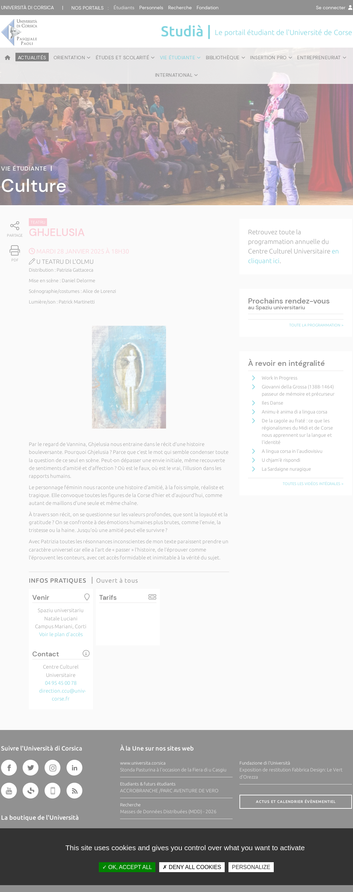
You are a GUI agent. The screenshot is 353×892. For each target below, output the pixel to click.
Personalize (251, 867)
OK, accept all (127, 867)
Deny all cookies (192, 867)
